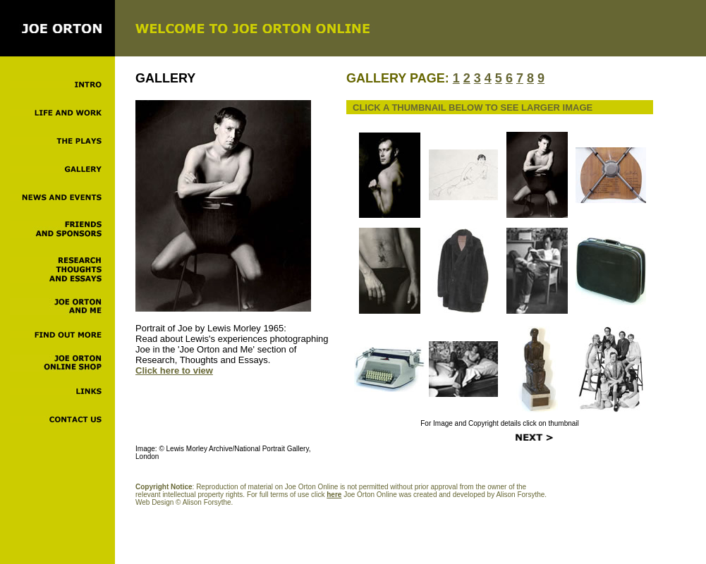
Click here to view (174, 370)
